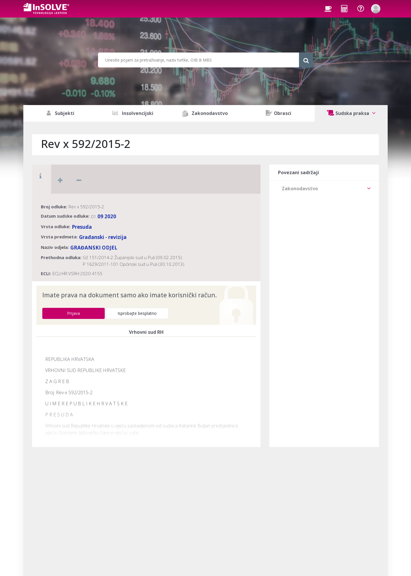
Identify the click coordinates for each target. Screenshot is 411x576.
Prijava (73, 313)
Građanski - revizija (103, 237)
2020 (110, 216)
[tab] (324, 188)
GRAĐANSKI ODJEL (93, 247)
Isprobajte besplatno (137, 313)
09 (100, 216)
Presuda (82, 227)
